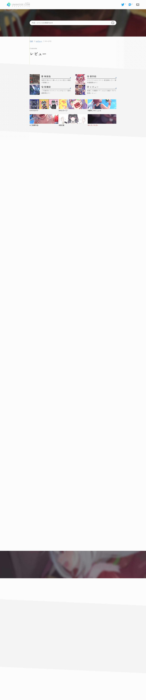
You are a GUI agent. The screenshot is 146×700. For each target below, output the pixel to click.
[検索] (112, 22)
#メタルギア (34, 110)
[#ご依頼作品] (44, 119)
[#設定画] (73, 119)
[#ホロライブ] (73, 104)
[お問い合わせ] (137, 5)
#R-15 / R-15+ (93, 125)
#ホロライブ (63, 110)
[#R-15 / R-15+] (102, 119)
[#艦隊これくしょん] (102, 104)
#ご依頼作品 (34, 125)
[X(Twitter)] (122, 4)
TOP (31, 41)
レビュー (39, 41)
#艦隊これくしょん (94, 110)
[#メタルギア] (44, 104)
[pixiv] (130, 4)
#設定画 (61, 125)
